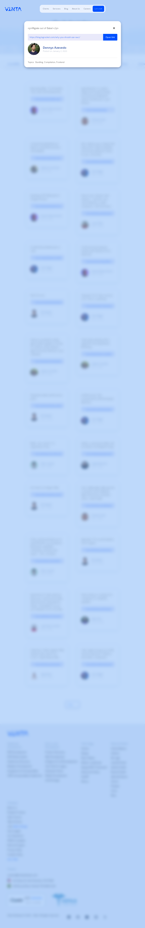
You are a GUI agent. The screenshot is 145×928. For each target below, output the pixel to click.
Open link (110, 37)
